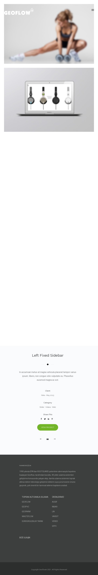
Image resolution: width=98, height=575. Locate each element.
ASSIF (54, 502)
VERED (55, 521)
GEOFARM (26, 511)
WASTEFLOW (27, 516)
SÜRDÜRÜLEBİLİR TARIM (32, 521)
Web (54, 407)
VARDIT (55, 516)
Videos (48, 407)
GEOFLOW (26, 502)
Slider (41, 407)
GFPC (54, 526)
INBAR (54, 507)
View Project (47, 427)
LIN (53, 511)
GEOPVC (25, 507)
